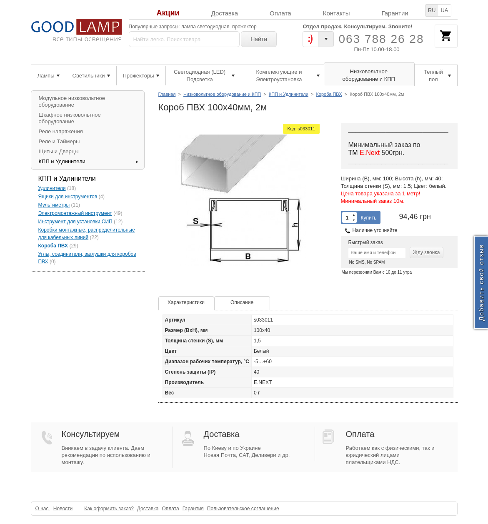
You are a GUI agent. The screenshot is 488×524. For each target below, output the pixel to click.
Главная (167, 94)
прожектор (244, 27)
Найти (258, 39)
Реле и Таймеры (59, 141)
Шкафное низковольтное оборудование (70, 118)
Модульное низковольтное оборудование (72, 101)
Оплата (280, 13)
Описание (241, 302)
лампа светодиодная (205, 27)
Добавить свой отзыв (481, 282)
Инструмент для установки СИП (75, 222)
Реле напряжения (61, 131)
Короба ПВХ (329, 94)
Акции (167, 13)
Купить (369, 218)
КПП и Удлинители (288, 94)
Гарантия (193, 509)
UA (444, 10)
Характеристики (186, 302)
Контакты (336, 13)
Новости (63, 509)
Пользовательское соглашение (243, 509)
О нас (42, 509)
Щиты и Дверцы (59, 151)
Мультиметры (54, 205)
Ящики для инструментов (68, 197)
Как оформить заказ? (109, 509)
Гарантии (394, 13)
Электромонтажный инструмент (75, 213)
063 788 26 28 (381, 38)
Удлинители (52, 188)
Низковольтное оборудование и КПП (222, 94)
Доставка (224, 13)
